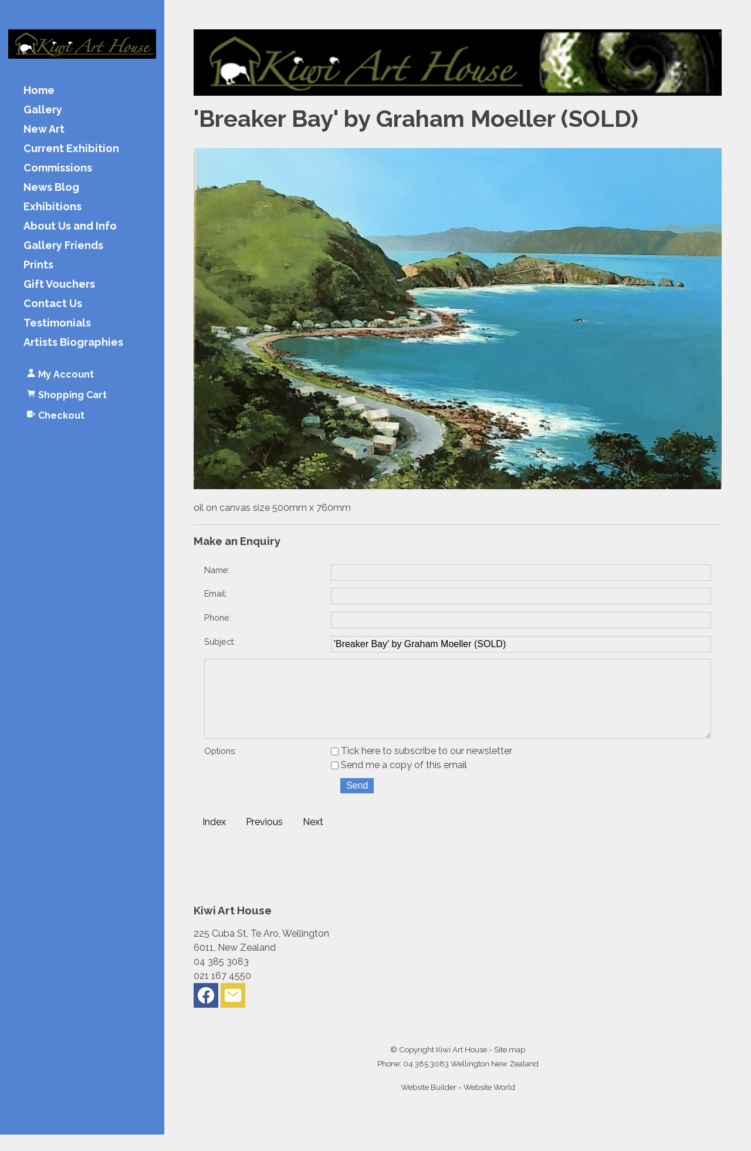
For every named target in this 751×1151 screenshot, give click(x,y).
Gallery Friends (63, 245)
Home (39, 90)
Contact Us (52, 303)
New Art (44, 129)
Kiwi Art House (461, 1066)
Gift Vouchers (59, 284)
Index (214, 838)
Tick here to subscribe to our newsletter (421, 767)
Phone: (217, 617)
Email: (215, 593)
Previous (264, 838)
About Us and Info (70, 226)
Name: (217, 570)
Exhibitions (52, 207)
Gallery (42, 110)
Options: (220, 767)
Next (313, 838)
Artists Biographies (73, 342)
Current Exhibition (71, 148)
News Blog (51, 187)
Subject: (219, 642)
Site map (509, 1066)
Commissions (57, 168)
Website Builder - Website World (458, 1103)
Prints (38, 265)
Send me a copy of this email (399, 781)
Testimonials (57, 323)
